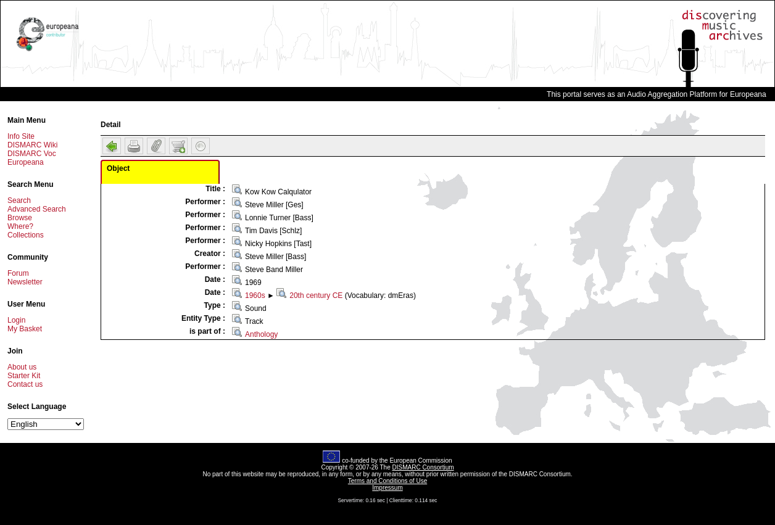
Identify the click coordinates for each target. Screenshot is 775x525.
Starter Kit (23, 375)
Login (16, 320)
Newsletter (25, 282)
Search (19, 200)
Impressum (387, 487)
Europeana (25, 162)
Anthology (261, 334)
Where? (20, 226)
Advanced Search (36, 209)
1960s (255, 295)
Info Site (21, 136)
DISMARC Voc (31, 153)
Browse (19, 217)
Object (118, 168)
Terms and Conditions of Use (387, 480)
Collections (25, 235)
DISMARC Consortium (423, 467)
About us (21, 367)
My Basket (24, 329)
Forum (18, 273)
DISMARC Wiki (32, 145)
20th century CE (315, 295)
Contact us (25, 384)
